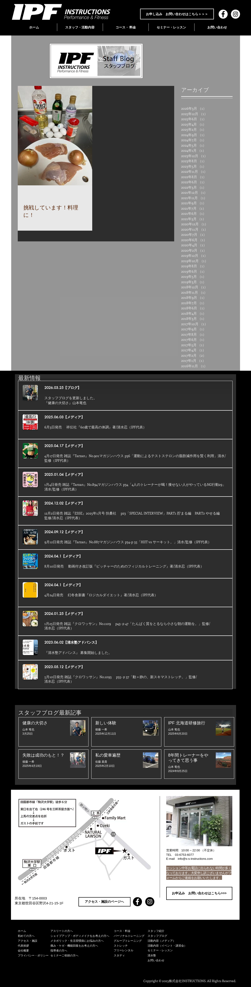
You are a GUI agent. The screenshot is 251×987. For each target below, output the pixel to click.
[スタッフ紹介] (170, 931)
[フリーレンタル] (131, 950)
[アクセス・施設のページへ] (104, 901)
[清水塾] (170, 955)
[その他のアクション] (86, 196)
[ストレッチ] (131, 945)
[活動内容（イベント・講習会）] (170, 945)
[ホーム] (34, 931)
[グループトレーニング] (131, 940)
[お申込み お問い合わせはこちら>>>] (199, 893)
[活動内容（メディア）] (170, 940)
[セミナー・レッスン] (170, 950)
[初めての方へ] (34, 936)
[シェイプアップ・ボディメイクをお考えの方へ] (82, 936)
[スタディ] (131, 955)
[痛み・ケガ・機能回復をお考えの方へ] (82, 945)
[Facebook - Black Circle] (137, 901)
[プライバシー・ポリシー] (34, 955)
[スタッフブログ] (170, 936)
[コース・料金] (131, 931)
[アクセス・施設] (34, 940)
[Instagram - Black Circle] (149, 901)
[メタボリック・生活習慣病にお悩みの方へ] (82, 940)
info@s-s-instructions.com (195, 858)
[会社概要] (34, 950)
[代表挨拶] (34, 945)
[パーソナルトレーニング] (131, 936)
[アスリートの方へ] (82, 931)
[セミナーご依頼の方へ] (82, 955)
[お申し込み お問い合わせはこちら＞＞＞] (177, 14)
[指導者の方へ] (82, 950)
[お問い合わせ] (170, 960)
